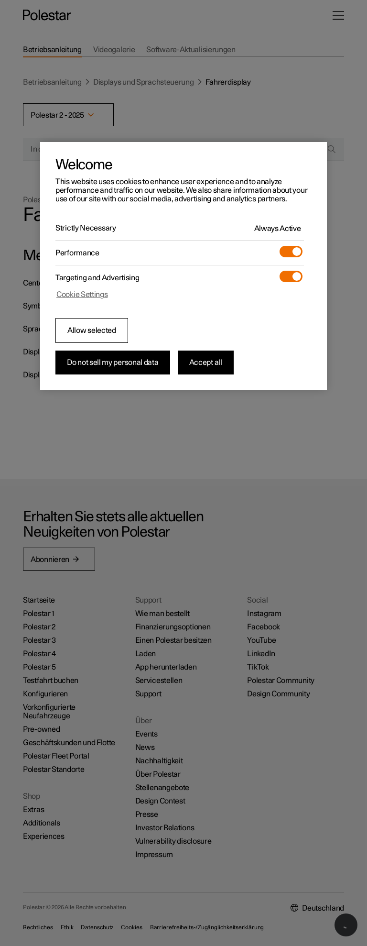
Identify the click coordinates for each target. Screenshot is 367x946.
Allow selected (91, 330)
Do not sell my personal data (113, 362)
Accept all (205, 362)
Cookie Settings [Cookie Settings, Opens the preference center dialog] (82, 294)
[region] (183, 266)
